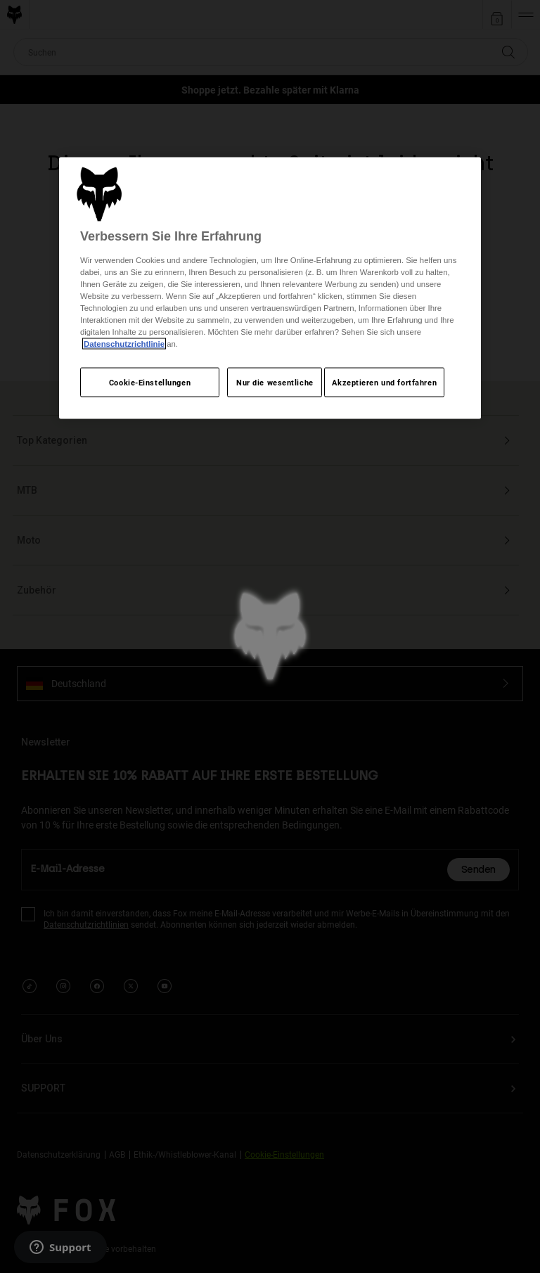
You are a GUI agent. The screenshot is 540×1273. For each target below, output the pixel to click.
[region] (270, 288)
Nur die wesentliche (275, 382)
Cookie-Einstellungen (150, 382)
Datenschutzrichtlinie (124, 344)
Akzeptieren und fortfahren (384, 382)
